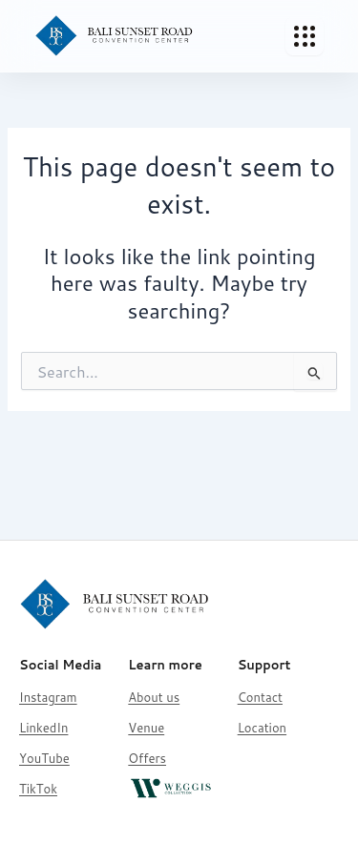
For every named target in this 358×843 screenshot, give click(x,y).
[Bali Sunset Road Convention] (114, 36)
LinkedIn (43, 727)
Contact (260, 697)
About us (153, 697)
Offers (147, 758)
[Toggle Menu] (304, 36)
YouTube (44, 758)
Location (262, 727)
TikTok (38, 788)
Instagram (48, 697)
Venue (146, 727)
